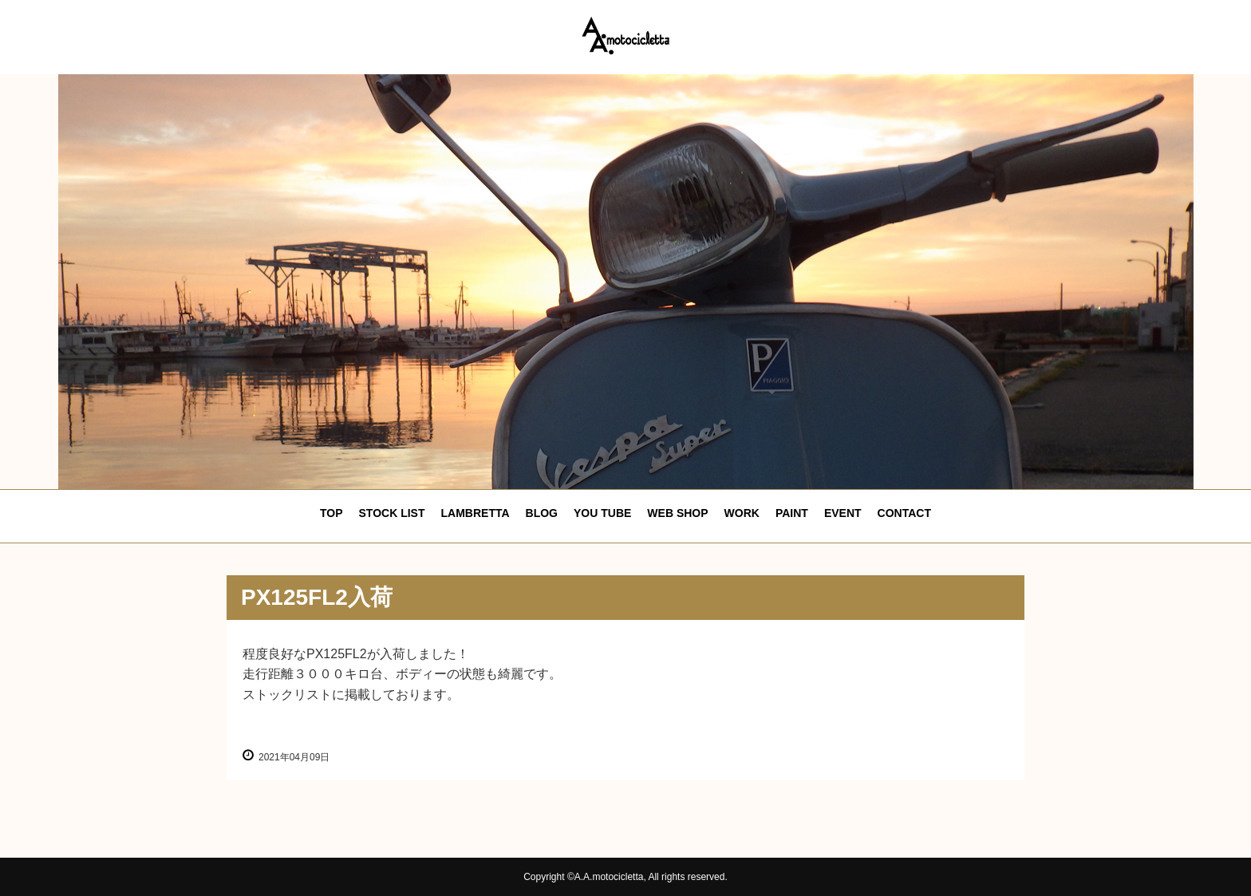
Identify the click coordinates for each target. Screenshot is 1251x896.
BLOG (542, 513)
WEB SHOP (677, 513)
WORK (742, 513)
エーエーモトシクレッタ (625, 35)
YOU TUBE (602, 513)
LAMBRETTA (475, 513)
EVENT (843, 513)
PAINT (791, 513)
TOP (331, 513)
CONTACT (904, 513)
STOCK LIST (392, 513)
